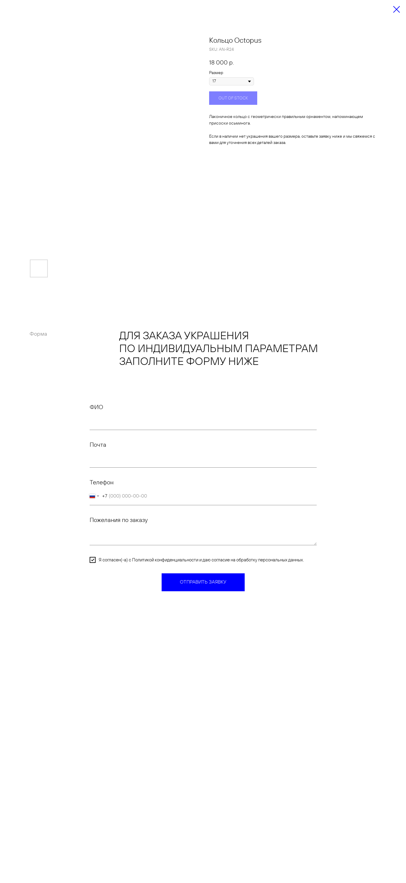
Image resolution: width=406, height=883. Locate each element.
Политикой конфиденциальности (165, 560)
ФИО (96, 407)
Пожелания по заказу (119, 520)
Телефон (102, 482)
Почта (98, 445)
